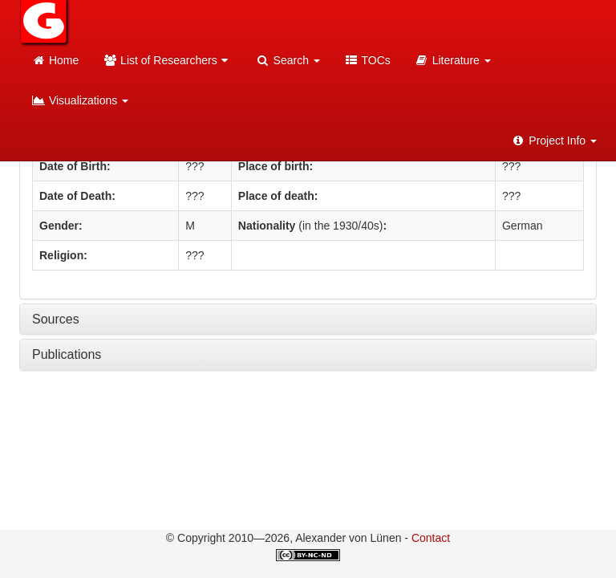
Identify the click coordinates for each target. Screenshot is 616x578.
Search (288, 60)
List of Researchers (167, 60)
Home (55, 60)
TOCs (367, 60)
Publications (66, 354)
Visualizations (79, 100)
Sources (55, 319)
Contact (430, 537)
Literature (453, 60)
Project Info (554, 140)
